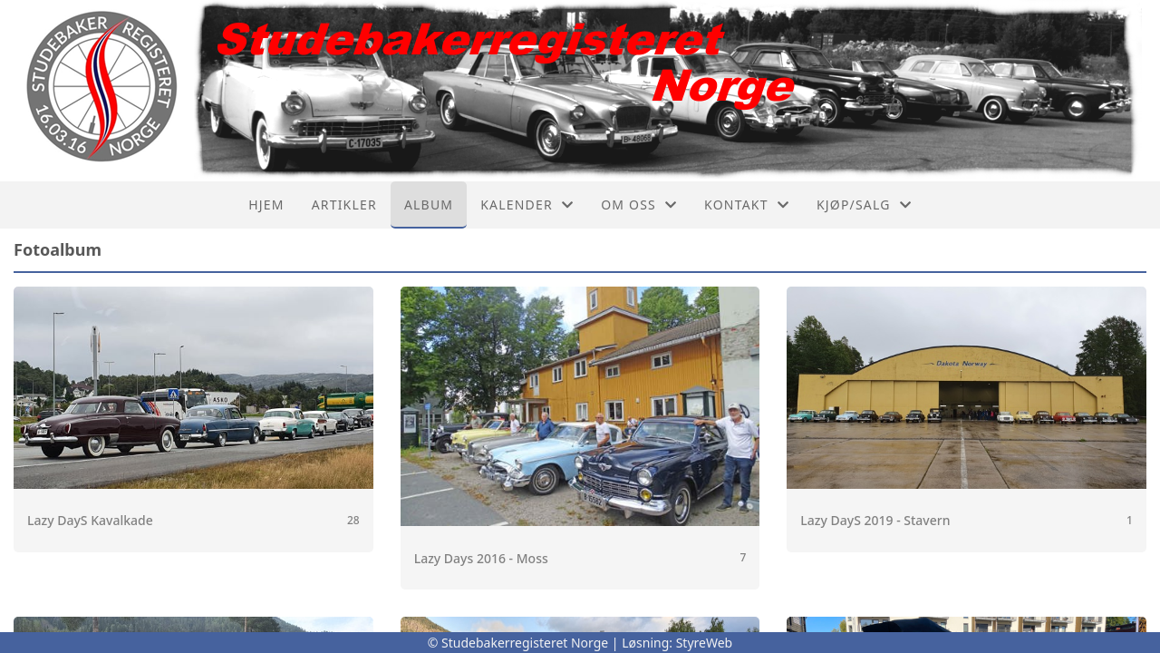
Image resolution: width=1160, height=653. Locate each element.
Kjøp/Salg (864, 204)
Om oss (639, 204)
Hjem (266, 204)
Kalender (527, 204)
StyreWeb (704, 642)
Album (428, 204)
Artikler (344, 204)
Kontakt (746, 204)
